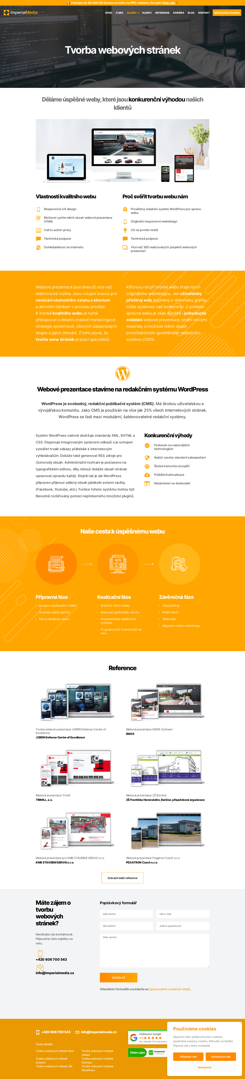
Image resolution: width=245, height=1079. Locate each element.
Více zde (168, 3)
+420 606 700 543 (33, 959)
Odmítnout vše (221, 1056)
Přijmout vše (188, 1056)
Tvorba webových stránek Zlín (54, 1066)
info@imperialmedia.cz (37, 973)
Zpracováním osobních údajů (151, 989)
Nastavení (204, 1067)
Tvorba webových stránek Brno (55, 1050)
